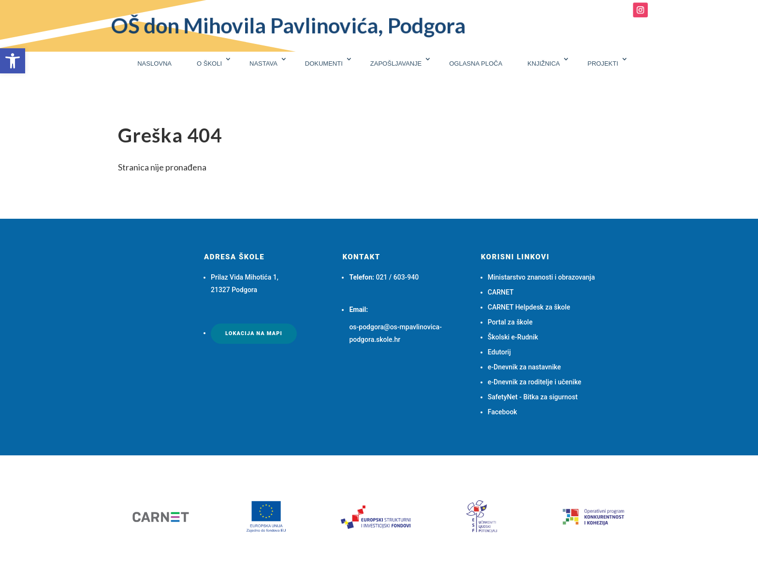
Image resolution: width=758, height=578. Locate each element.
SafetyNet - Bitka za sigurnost (533, 397)
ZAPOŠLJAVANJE (396, 63)
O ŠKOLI (209, 63)
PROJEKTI (602, 63)
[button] (12, 60)
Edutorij (499, 352)
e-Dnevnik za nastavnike (524, 367)
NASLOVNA (154, 63)
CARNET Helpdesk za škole (529, 307)
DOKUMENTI (324, 63)
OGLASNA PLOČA (475, 63)
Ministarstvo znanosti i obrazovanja (541, 277)
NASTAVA (263, 63)
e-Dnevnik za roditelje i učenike (535, 382)
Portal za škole (510, 322)
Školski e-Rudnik (513, 337)
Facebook (502, 412)
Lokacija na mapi (253, 333)
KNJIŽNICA (543, 63)
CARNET (501, 292)
